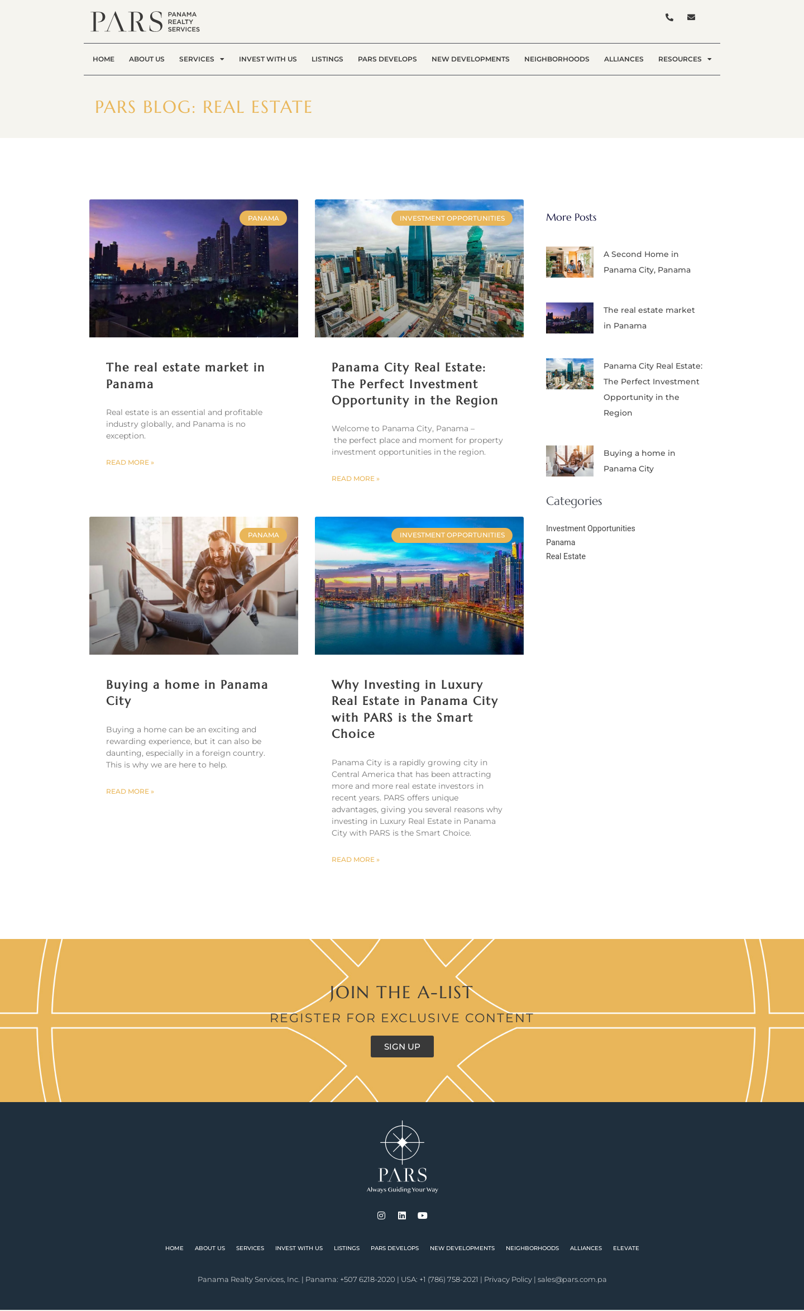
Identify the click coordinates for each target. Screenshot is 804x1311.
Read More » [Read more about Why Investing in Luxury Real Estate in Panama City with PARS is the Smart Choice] (356, 860)
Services (201, 59)
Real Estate (567, 556)
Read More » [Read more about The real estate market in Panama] (130, 463)
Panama (561, 542)
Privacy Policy (508, 1280)
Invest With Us (268, 59)
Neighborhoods (557, 59)
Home (103, 59)
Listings (327, 59)
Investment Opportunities (593, 528)
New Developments (471, 59)
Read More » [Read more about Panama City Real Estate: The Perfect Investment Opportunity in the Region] (356, 479)
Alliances (624, 59)
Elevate (626, 1249)
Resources (685, 59)
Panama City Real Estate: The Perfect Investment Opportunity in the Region (415, 384)
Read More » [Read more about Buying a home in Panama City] (130, 792)
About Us (147, 59)
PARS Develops (387, 59)
